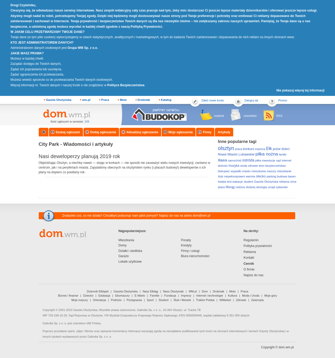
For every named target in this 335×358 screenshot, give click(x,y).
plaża (221, 187)
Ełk (269, 148)
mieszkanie (284, 171)
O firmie (249, 269)
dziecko (223, 165)
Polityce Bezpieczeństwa (125, 85)
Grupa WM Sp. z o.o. (83, 48)
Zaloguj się (251, 100)
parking (271, 176)
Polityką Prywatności (146, 26)
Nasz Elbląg (150, 291)
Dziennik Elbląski (98, 291)
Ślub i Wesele (182, 300)
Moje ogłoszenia (181, 132)
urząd (271, 187)
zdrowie (253, 165)
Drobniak (144, 99)
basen (292, 176)
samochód (234, 160)
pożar (277, 149)
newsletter (250, 115)
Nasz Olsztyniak (173, 291)
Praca (105, 99)
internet (286, 160)
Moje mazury (79, 300)
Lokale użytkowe (130, 261)
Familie (154, 295)
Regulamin (251, 240)
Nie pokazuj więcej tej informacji (300, 90)
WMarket (225, 300)
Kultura (232, 295)
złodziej (250, 187)
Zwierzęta (257, 300)
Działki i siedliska (130, 251)
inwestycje (268, 160)
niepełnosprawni (234, 176)
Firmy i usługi (190, 251)
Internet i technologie (209, 295)
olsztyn (226, 148)
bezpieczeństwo (275, 165)
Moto (123, 99)
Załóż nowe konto (213, 100)
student (248, 181)
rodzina (240, 187)
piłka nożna (266, 154)
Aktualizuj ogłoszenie (142, 132)
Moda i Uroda (250, 295)
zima (293, 181)
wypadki (236, 171)
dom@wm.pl (201, 215)
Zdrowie (241, 300)
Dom (205, 291)
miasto (246, 171)
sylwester (282, 187)
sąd (278, 160)
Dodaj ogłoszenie (103, 132)
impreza (260, 149)
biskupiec (224, 171)
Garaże (124, 256)
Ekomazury (122, 295)
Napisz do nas (254, 275)
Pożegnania (134, 300)
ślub (220, 176)
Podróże (116, 300)
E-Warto (140, 295)
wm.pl (86, 99)
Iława (222, 160)
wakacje (237, 181)
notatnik (219, 115)
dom (261, 165)
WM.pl (193, 291)
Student (164, 300)
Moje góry (270, 295)
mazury (271, 171)
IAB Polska (94, 323)
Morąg (230, 187)
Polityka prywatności (258, 246)
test (229, 181)
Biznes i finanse (68, 295)
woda (243, 165)
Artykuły (224, 132)
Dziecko (88, 295)
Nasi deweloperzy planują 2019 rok (79, 156)
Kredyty (186, 245)
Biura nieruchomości (195, 256)
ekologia (261, 187)
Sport (150, 300)
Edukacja (104, 295)
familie (282, 154)
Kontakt (249, 257)
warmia (250, 176)
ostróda (248, 160)
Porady (186, 240)
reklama (284, 181)
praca (238, 149)
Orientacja (99, 300)
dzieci (286, 149)
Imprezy (186, 295)
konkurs (248, 149)
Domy (123, 245)
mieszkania (259, 171)
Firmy (207, 132)
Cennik (249, 263)
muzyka (233, 166)
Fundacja (170, 295)
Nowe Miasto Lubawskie (236, 154)
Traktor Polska (205, 300)
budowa (282, 176)
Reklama (250, 252)
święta (222, 181)
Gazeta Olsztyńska (58, 99)
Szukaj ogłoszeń (68, 132)
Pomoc (282, 100)
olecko (261, 176)
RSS (279, 115)
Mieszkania (126, 240)
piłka (258, 160)
